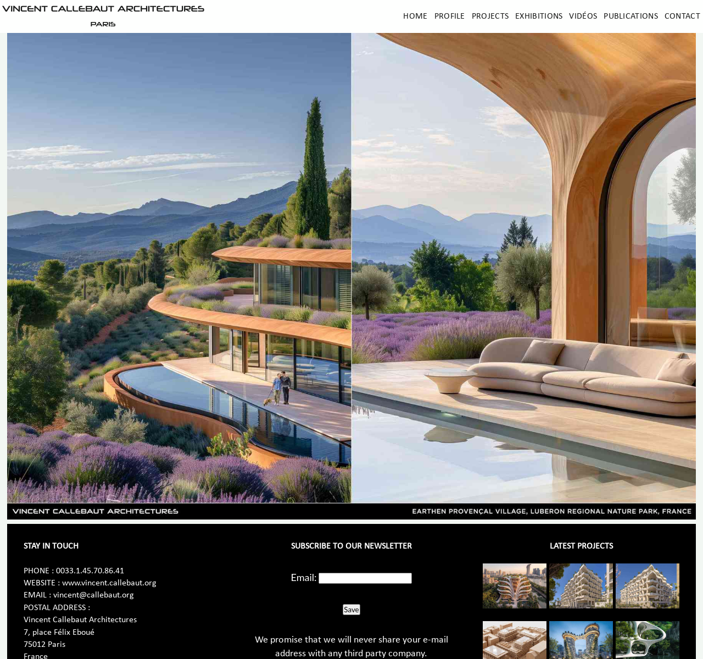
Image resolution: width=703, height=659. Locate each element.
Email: (304, 577)
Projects (490, 16)
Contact (682, 16)
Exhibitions (538, 16)
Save (351, 609)
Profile (449, 16)
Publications (631, 16)
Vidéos (583, 16)
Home (415, 16)
